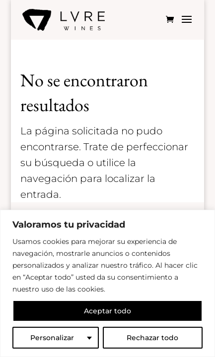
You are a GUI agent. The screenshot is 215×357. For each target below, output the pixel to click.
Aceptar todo (107, 310)
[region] (107, 283)
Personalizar (52, 337)
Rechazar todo (152, 337)
